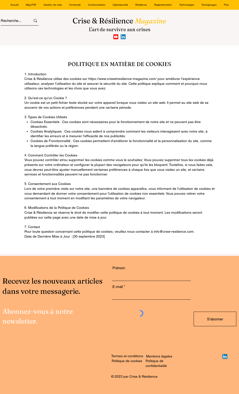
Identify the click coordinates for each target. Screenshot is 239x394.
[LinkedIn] (123, 36)
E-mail (117, 286)
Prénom (118, 268)
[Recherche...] (11, 20)
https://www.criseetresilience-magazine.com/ (122, 79)
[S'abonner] (215, 319)
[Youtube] (115, 36)
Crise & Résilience (120, 20)
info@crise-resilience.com (174, 231)
